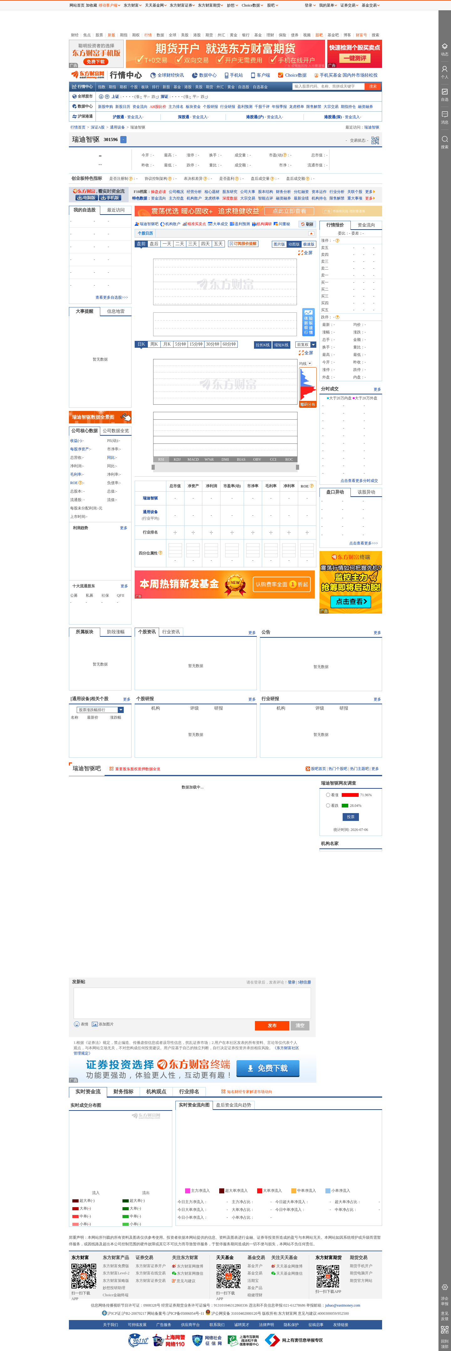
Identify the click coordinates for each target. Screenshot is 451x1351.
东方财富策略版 (116, 1280)
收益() (75, 440)
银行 (246, 35)
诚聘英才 (241, 1325)
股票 (99, 35)
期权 (136, 35)
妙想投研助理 (114, 1288)
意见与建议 (183, 1281)
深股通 (183, 117)
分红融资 (301, 192)
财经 (75, 35)
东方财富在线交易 (151, 1273)
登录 (291, 982)
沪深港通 (82, 116)
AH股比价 (158, 106)
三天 (192, 243)
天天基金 (225, 1257)
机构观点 (156, 1091)
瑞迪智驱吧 (149, 224)
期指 (123, 35)
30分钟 (212, 344)
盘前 (141, 243)
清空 (300, 1025)
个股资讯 (147, 632)
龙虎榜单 (296, 106)
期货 (209, 35)
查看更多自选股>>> (112, 297)
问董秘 (284, 224)
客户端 (263, 75)
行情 (148, 35)
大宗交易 (331, 106)
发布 (272, 1025)
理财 (270, 35)
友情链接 (340, 1325)
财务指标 (123, 1091)
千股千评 (262, 106)
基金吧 (333, 35)
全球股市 (82, 96)
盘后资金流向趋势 (233, 1105)
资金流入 (134, 117)
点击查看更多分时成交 (359, 480)
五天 (218, 243)
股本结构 (265, 192)
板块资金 (193, 106)
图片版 (279, 244)
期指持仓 (348, 106)
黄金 (233, 35)
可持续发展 (137, 1325)
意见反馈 (444, 1316)
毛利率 (75, 474)
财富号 (361, 35)
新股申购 (105, 106)
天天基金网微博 (287, 1266)
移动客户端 (108, 5)
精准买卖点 (196, 224)
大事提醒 (84, 311)
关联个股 (354, 192)
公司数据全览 (116, 430)
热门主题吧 (359, 769)
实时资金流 (88, 1091)
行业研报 (227, 106)
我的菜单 (326, 5)
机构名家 (330, 843)
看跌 (332, 805)
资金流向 (140, 106)
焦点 (87, 35)
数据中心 (208, 75)
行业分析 (337, 192)
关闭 (63, 16)
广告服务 (163, 1325)
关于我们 (110, 1325)
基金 (258, 35)
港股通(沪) (255, 117)
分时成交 (330, 389)
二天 (179, 243)
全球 (172, 35)
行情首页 (78, 127)
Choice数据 (296, 75)
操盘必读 (158, 192)
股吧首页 (316, 769)
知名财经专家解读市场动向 (249, 1092)
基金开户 (254, 1266)
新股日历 (122, 106)
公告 (266, 632)
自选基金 (260, 87)
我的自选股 (85, 210)
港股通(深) (333, 117)
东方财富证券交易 (151, 1280)
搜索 (375, 35)
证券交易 (347, 5)
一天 (167, 243)
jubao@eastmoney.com (342, 1305)
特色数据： (141, 198)
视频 (307, 35)
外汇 (221, 35)
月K (167, 344)
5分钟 (180, 344)
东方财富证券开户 (151, 1266)
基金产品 (254, 1288)
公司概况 (176, 192)
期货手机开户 (361, 1266)
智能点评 (265, 198)
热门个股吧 (338, 769)
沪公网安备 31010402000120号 (233, 1313)
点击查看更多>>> (363, 543)
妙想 (231, 5)
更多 (370, 192)
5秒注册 (304, 982)
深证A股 (98, 127)
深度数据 (229, 198)
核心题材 (212, 192)
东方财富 (80, 1257)
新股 (111, 35)
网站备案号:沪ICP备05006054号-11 (176, 1313)
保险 (282, 35)
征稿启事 (316, 1325)
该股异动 (366, 492)
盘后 (154, 243)
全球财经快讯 (171, 75)
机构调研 (264, 224)
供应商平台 (190, 1325)
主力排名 (176, 106)
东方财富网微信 (187, 1273)
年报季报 (279, 106)
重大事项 (354, 198)
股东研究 (229, 192)
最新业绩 (301, 198)
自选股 (243, 87)
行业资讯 (171, 632)
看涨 (332, 795)
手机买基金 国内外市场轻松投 (349, 75)
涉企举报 (444, 1301)
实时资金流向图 (194, 1105)
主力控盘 (176, 198)
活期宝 (253, 1280)
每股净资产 (79, 449)
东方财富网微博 (187, 1266)
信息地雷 (116, 311)
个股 (134, 87)
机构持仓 (319, 198)
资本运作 (319, 192)
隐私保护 (291, 1325)
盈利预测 (244, 106)
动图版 (294, 244)
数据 (160, 35)
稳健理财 (254, 1295)
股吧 (319, 35)
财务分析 (283, 192)
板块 (145, 87)
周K (154, 344)
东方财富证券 (181, 5)
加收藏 (91, 5)
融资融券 (365, 106)
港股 (197, 35)
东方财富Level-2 (116, 1273)
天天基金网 (154, 5)
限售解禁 (313, 106)
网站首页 (77, 5)
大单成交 (220, 224)
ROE (76, 483)
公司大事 (247, 192)
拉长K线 (263, 345)
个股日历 (145, 233)
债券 (294, 35)
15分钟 (196, 344)
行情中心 (82, 86)
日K (141, 344)
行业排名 (189, 1091)
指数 (102, 87)
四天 (205, 243)
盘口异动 (335, 492)
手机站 (236, 75)
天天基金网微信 (287, 1273)
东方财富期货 (328, 1257)
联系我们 (217, 1325)
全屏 (308, 252)
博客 (347, 35)
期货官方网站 (361, 1280)
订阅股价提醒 (243, 243)
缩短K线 (281, 345)
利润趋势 (80, 528)
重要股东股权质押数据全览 (137, 769)
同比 (111, 457)
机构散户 (194, 198)
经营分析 (194, 192)
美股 (185, 35)
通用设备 (117, 127)
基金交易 (254, 1273)
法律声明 (266, 1325)
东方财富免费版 (116, 1266)
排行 (155, 87)
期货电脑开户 (361, 1273)
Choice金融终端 (115, 1295)
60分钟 (229, 344)
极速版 (308, 244)
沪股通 (118, 117)
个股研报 (210, 106)
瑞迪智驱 (150, 498)
